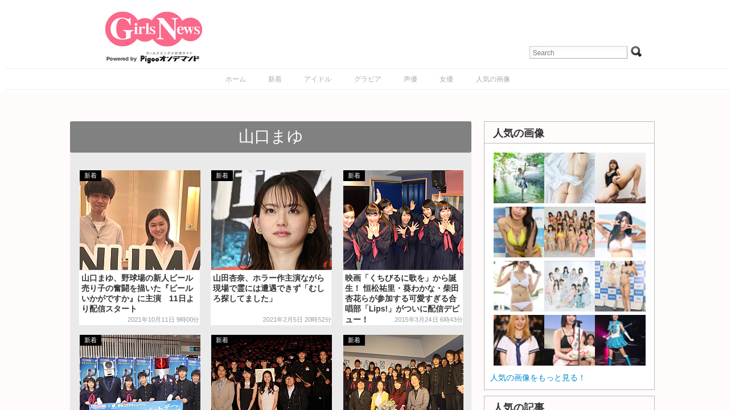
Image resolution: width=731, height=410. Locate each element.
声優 (410, 79)
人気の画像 (493, 79)
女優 (446, 79)
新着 (275, 79)
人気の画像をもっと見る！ (538, 377)
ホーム (235, 79)
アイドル (317, 79)
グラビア (367, 79)
